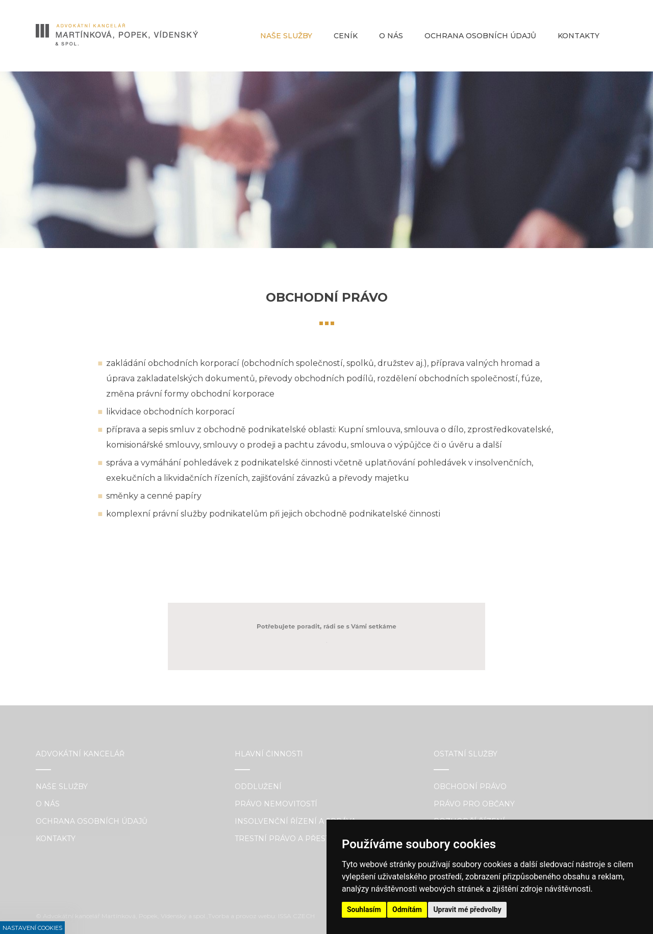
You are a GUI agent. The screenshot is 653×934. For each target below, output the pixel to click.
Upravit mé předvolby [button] (467, 909)
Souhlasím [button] (364, 909)
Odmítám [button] (407, 909)
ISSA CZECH (296, 916)
